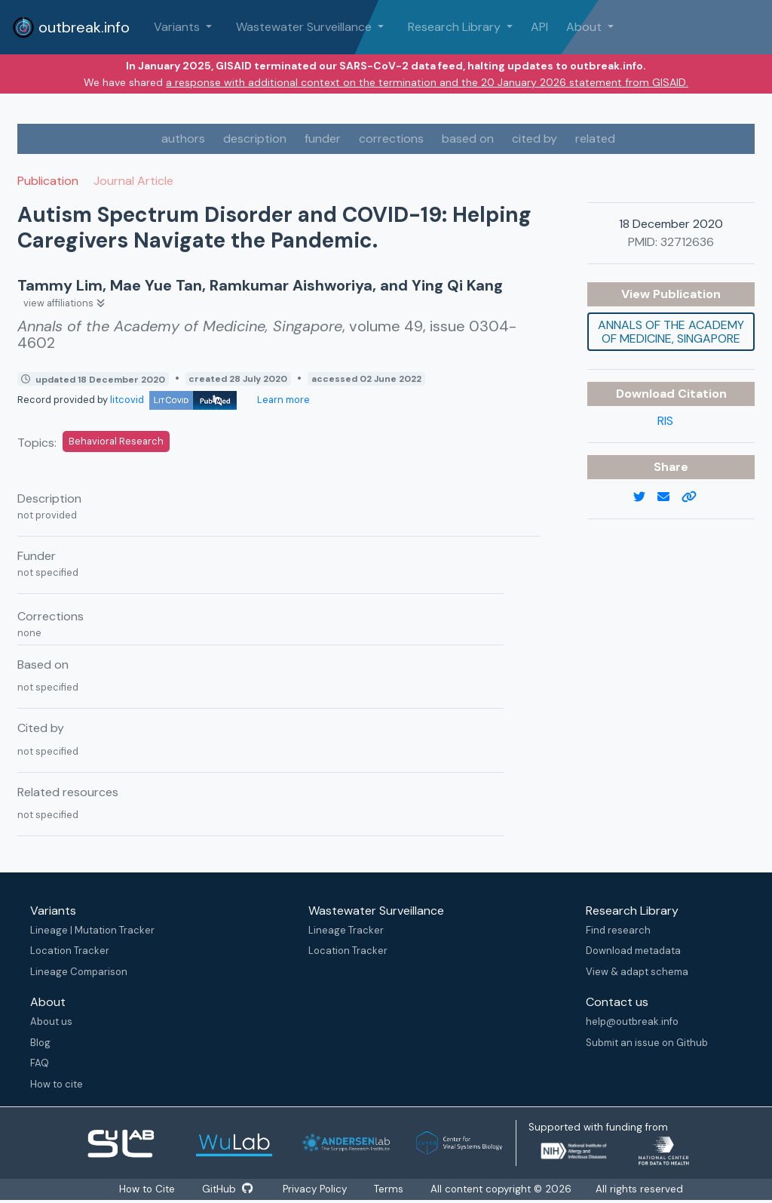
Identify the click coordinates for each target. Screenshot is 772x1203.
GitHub (227, 1189)
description (254, 138)
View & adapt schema (637, 971)
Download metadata (633, 950)
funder (323, 138)
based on (468, 138)
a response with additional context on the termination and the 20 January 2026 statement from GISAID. (427, 82)
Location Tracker (69, 950)
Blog (40, 1042)
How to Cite (147, 1189)
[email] (669, 497)
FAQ (39, 1063)
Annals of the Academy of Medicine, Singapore (671, 331)
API (539, 27)
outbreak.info (71, 27)
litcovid (173, 399)
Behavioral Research (116, 441)
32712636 (687, 242)
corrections (391, 138)
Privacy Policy (315, 1189)
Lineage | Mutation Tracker (92, 930)
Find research (618, 930)
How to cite (56, 1084)
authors (183, 138)
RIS (665, 421)
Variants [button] (178, 27)
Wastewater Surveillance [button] (305, 27)
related (595, 138)
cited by (534, 138)
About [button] (585, 27)
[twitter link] (645, 497)
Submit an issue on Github (647, 1042)
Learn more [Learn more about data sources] (282, 399)
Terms (389, 1189)
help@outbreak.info (632, 1021)
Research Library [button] (456, 27)
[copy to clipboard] (695, 497)
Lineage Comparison (78, 971)
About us (51, 1021)
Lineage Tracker (346, 930)
